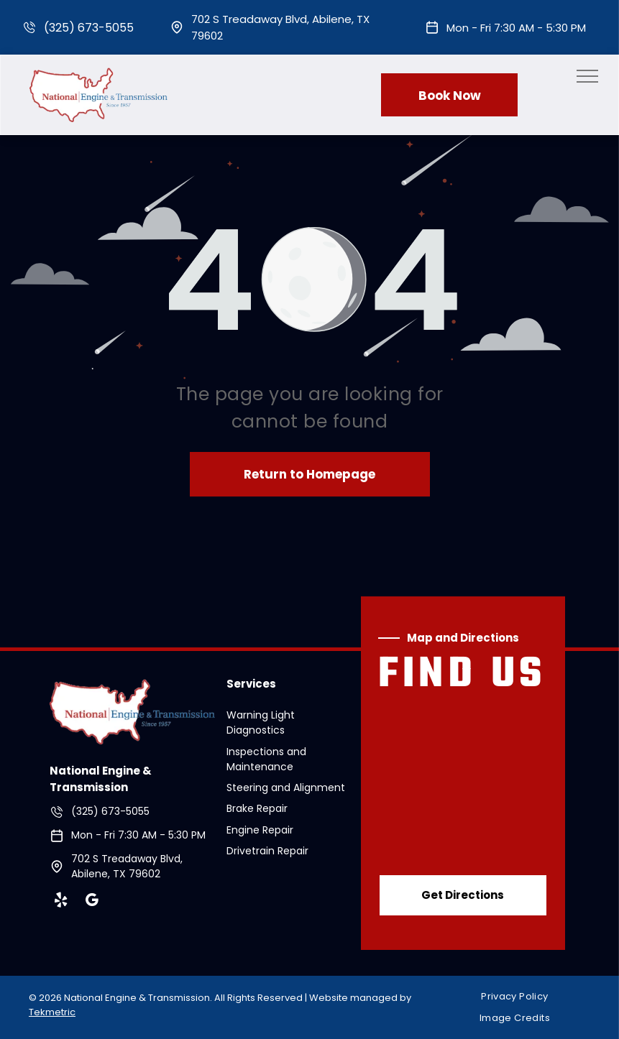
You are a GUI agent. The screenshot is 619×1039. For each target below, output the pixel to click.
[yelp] (61, 902)
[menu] (587, 76)
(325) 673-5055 (89, 27)
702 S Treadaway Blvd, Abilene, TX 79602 (127, 866)
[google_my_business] (92, 902)
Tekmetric (52, 1012)
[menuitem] (520, 997)
